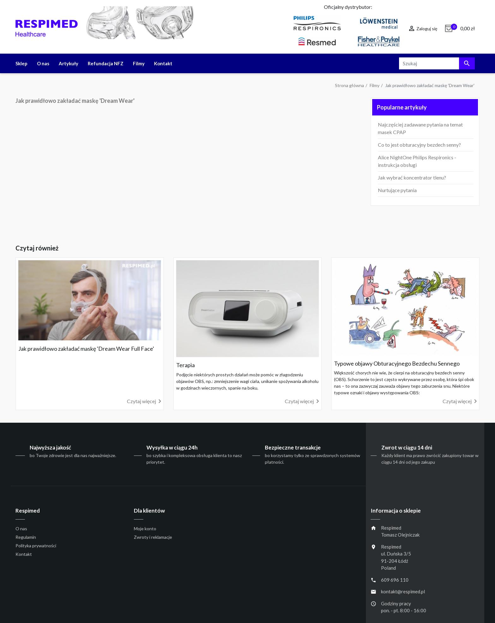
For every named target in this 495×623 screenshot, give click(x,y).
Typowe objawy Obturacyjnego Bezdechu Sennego (397, 363)
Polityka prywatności (35, 545)
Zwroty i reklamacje (153, 537)
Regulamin (25, 537)
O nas (43, 63)
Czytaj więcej (145, 401)
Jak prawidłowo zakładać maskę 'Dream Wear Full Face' (86, 348)
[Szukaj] (437, 63)
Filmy (139, 63)
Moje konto (145, 528)
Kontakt (163, 63)
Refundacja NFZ (105, 63)
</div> (188, 172)
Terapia (185, 364)
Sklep (21, 63)
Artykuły (68, 63)
